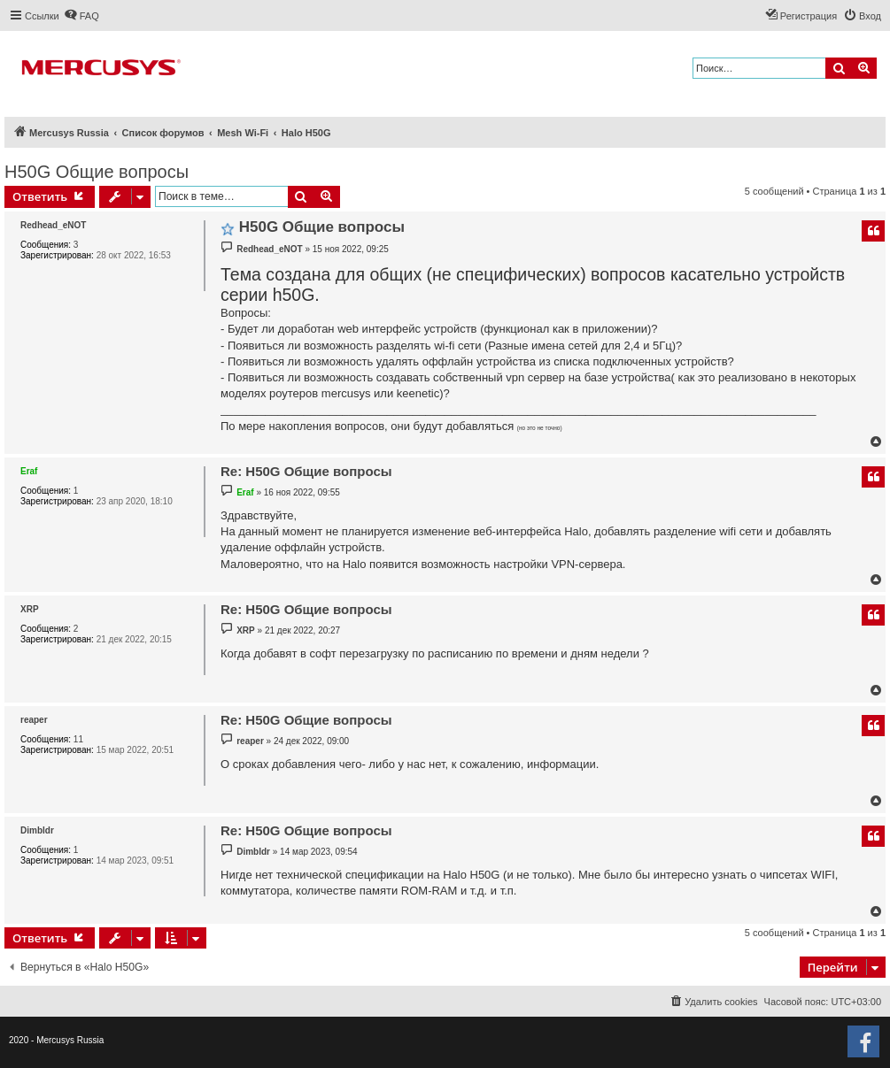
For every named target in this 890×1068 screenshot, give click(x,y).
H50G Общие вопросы (96, 171)
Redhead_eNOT (53, 225)
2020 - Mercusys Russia (56, 1040)
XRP (29, 609)
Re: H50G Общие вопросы (306, 471)
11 (78, 739)
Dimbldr (37, 830)
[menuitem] (81, 16)
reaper (34, 720)
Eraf (28, 471)
